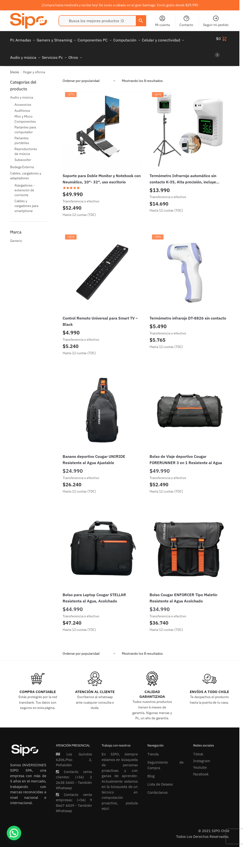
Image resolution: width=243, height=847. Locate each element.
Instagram (201, 755)
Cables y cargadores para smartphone (26, 200)
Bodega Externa (22, 161)
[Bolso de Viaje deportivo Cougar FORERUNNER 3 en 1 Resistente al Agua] (189, 404)
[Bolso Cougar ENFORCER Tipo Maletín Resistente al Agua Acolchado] (189, 543)
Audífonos (22, 105)
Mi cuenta (162, 21)
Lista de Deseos (160, 778)
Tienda (153, 748)
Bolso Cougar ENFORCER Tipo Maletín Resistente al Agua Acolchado (183, 592)
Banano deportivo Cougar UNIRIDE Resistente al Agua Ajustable (94, 453)
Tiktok (198, 748)
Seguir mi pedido (216, 21)
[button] (14, 833)
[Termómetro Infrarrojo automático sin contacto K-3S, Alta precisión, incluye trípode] (189, 124)
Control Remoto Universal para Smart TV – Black (100, 315)
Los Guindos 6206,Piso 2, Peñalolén (74, 753)
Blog (151, 770)
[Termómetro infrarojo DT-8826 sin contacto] (189, 266)
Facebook (201, 768)
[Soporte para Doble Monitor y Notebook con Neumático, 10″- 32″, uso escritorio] (102, 124)
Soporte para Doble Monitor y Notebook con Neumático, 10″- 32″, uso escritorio (102, 173)
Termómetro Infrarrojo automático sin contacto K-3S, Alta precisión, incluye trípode (183, 173)
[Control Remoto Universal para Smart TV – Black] (102, 266)
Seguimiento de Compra (165, 759)
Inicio (14, 66)
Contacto (186, 21)
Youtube (200, 761)
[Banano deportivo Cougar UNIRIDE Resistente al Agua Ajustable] (102, 404)
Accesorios (22, 99)
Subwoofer (22, 154)
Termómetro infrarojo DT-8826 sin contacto (188, 312)
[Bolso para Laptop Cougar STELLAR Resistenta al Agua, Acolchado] (102, 543)
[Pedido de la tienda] (89, 75)
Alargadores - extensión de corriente (24, 184)
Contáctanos (157, 786)
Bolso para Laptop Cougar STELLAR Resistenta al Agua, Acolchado (94, 592)
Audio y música (21, 91)
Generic (16, 235)
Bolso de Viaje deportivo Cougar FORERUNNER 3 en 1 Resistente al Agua (186, 453)
